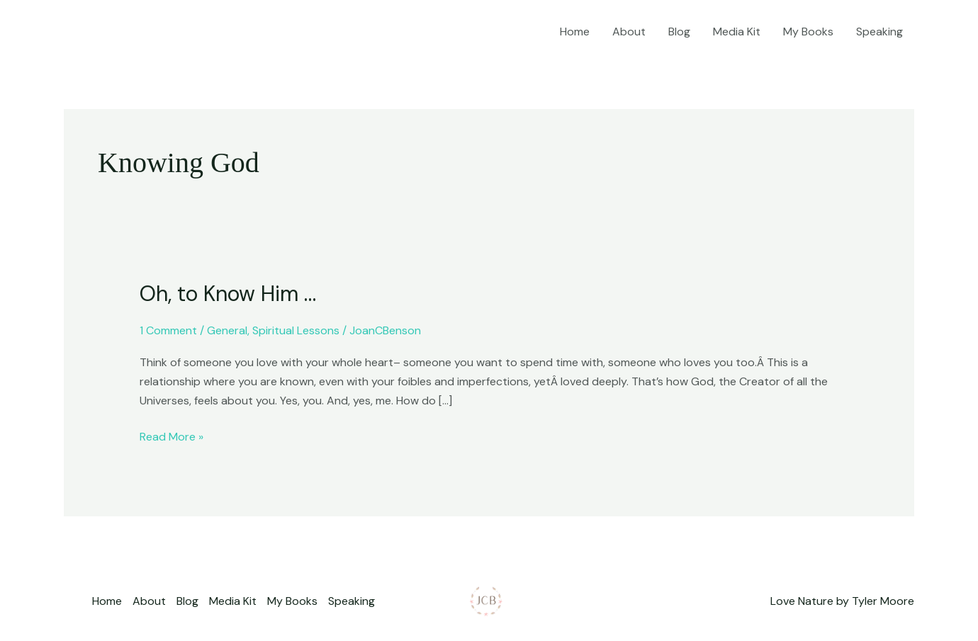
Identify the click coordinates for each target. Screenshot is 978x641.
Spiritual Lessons (295, 330)
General (227, 330)
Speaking (879, 31)
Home (575, 31)
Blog (679, 31)
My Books (808, 31)
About (629, 31)
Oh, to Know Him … (228, 293)
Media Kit (736, 31)
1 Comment (168, 330)
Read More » (171, 435)
